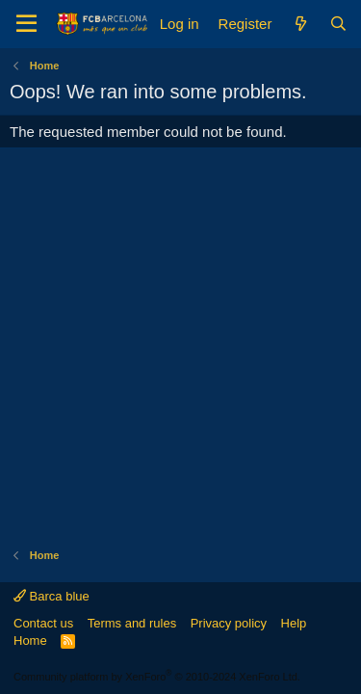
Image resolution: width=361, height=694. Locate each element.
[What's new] (300, 23)
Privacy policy (229, 623)
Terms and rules (132, 623)
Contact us (43, 623)
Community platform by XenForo (156, 676)
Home (30, 640)
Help (294, 623)
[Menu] (26, 24)
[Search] (338, 23)
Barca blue (51, 596)
